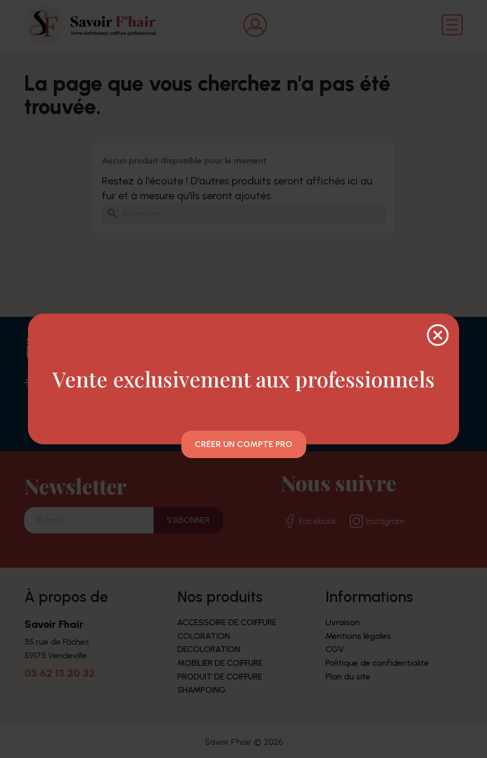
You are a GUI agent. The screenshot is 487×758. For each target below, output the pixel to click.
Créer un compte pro (243, 444)
